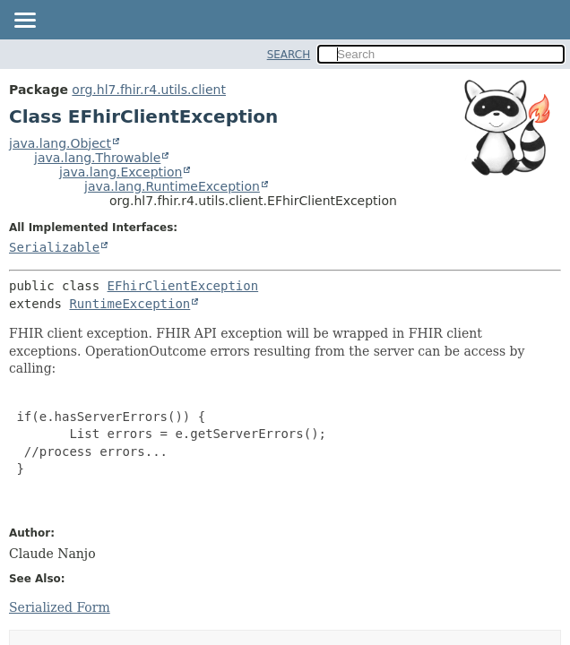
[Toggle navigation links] (24, 21)
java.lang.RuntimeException (172, 186)
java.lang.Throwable (97, 157)
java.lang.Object (60, 143)
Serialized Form (59, 607)
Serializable (54, 247)
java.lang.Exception (120, 172)
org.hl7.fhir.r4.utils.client (149, 89)
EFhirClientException (183, 286)
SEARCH (289, 54)
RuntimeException (129, 304)
